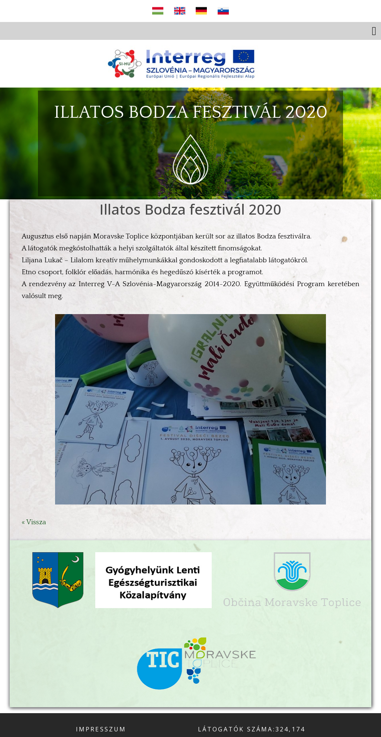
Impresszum (101, 729)
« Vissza (34, 522)
